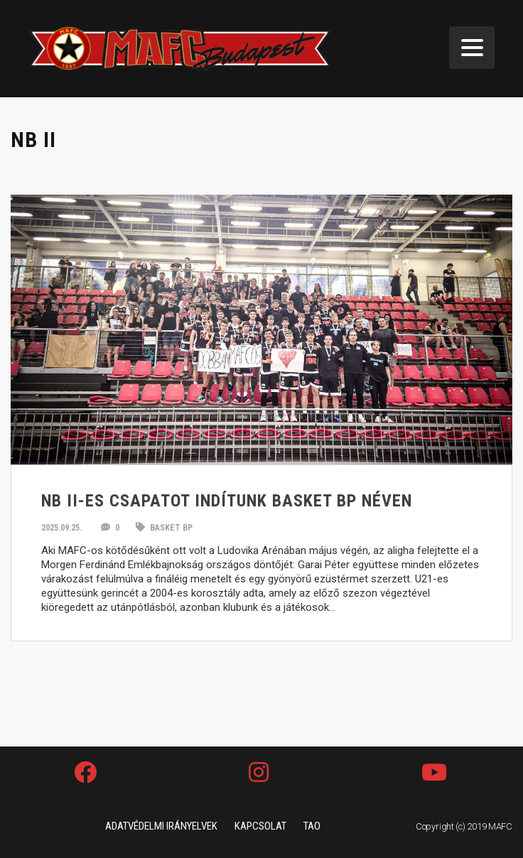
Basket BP (164, 528)
